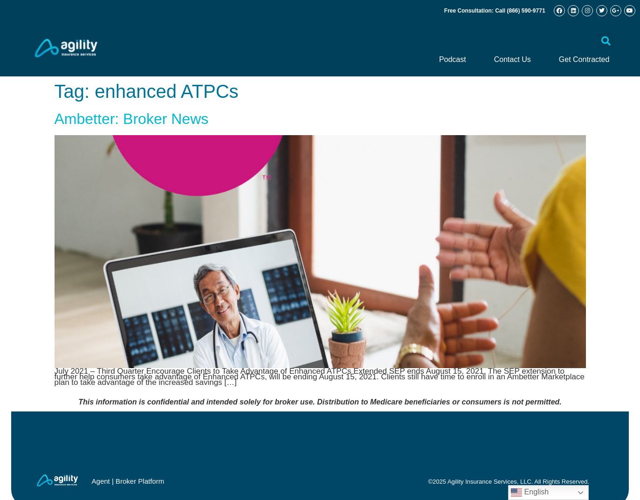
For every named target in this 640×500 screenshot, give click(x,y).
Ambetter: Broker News (132, 118)
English (530, 492)
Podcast (452, 59)
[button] (606, 41)
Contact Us (512, 59)
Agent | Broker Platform (128, 481)
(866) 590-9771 (526, 10)
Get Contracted (584, 59)
